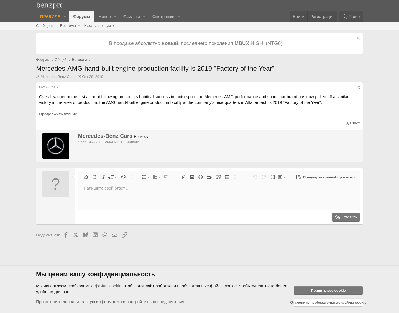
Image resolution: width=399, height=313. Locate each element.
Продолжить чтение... (60, 114)
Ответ (355, 123)
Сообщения (46, 25)
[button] (65, 16)
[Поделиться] (358, 87)
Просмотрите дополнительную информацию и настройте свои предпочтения (110, 301)
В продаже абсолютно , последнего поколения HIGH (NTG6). (197, 43)
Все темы (68, 25)
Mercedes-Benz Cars (58, 77)
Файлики (131, 16)
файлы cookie (108, 285)
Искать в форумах (99, 25)
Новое (105, 16)
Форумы (81, 16)
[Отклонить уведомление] (357, 39)
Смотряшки (163, 16)
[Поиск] (351, 16)
